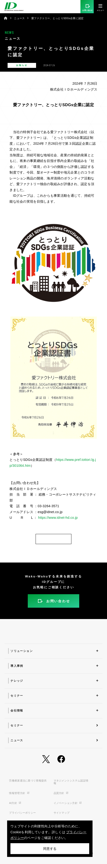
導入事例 (16, 666)
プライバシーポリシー (22, 812)
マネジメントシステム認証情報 (71, 782)
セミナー (16, 695)
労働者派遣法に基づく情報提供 (28, 780)
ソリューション (21, 651)
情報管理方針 (19, 793)
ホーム (6, 18)
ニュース (19, 18)
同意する (49, 849)
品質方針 (61, 793)
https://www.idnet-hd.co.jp (57, 517)
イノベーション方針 (68, 803)
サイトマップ (62, 812)
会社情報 (16, 710)
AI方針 (15, 803)
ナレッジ (16, 680)
